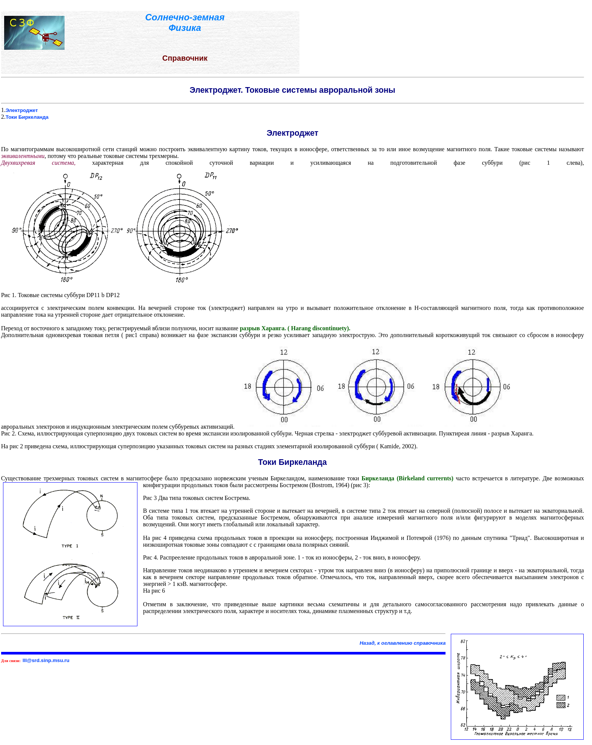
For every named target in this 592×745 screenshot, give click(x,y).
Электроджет (22, 110)
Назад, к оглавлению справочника (402, 643)
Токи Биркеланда (27, 117)
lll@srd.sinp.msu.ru (46, 660)
